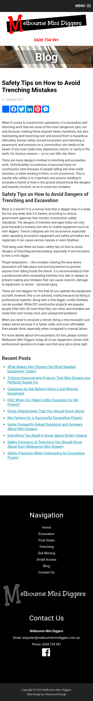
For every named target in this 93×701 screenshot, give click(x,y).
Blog (46, 566)
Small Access (46, 560)
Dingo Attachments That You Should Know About (45, 411)
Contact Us (46, 572)
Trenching (46, 547)
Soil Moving (46, 553)
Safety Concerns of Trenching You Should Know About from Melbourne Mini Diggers (44, 444)
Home (46, 527)
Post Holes (47, 540)
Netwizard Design (55, 694)
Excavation (46, 534)
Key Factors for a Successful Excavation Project (44, 418)
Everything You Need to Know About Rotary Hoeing (47, 435)
